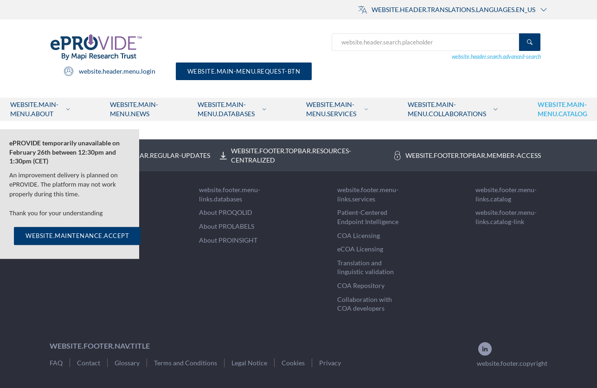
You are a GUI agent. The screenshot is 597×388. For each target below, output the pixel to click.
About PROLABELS (226, 226)
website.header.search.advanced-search (496, 56)
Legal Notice (249, 363)
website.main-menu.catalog (562, 109)
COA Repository (361, 285)
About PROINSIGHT (228, 240)
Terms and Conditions (185, 363)
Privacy (330, 363)
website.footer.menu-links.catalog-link (506, 216)
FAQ (56, 363)
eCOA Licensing (360, 249)
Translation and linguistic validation (365, 267)
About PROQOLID (225, 212)
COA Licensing (358, 235)
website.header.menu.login (109, 71)
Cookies (293, 363)
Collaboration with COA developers (364, 304)
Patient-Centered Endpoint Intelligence (367, 216)
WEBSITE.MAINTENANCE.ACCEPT (77, 236)
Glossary (127, 363)
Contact (88, 363)
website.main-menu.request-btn (244, 71)
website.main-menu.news (134, 109)
